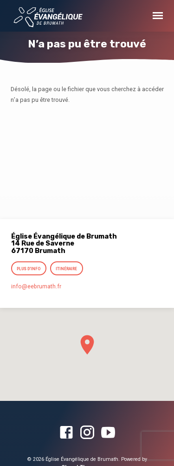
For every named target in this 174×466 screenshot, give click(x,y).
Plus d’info (29, 268)
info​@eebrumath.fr (36, 286)
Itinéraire (66, 268)
